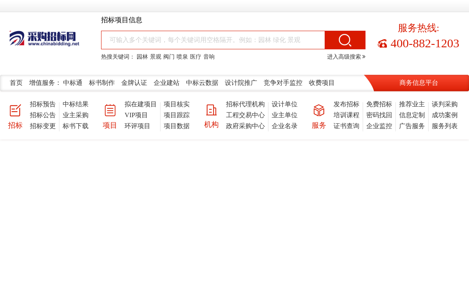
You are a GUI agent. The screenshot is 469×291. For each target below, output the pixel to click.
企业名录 (285, 125)
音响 (209, 57)
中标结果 (76, 104)
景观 (155, 57)
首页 (16, 82)
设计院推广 (241, 82)
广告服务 (412, 125)
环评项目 (137, 125)
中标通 (72, 82)
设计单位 (285, 104)
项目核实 (177, 104)
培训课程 (346, 115)
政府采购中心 (245, 125)
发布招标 (346, 104)
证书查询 (346, 125)
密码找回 (379, 115)
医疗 (195, 57)
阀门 (169, 57)
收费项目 (322, 82)
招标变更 (43, 125)
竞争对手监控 (283, 82)
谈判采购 (445, 104)
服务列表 (445, 125)
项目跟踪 (177, 115)
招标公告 (43, 115)
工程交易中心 (245, 115)
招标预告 (43, 104)
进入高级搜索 (346, 57)
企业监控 (379, 125)
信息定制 (412, 115)
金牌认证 (134, 82)
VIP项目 (136, 115)
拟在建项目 (141, 104)
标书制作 (102, 82)
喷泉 (182, 57)
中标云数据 (202, 82)
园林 (142, 57)
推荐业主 (412, 104)
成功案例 (445, 115)
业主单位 (285, 115)
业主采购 (76, 115)
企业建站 (167, 82)
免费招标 (379, 104)
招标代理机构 (245, 104)
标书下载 (76, 125)
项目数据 (177, 125)
